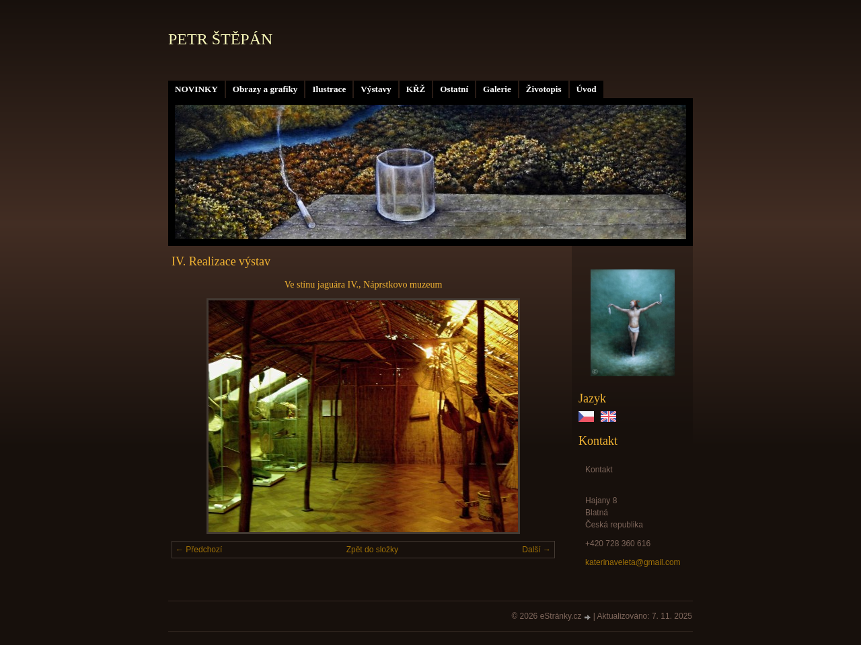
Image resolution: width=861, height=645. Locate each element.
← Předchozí (199, 549)
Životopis (544, 89)
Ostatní (454, 89)
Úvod (586, 89)
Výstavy (376, 89)
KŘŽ (416, 89)
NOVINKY (196, 89)
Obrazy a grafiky (265, 89)
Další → (536, 549)
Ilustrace (329, 89)
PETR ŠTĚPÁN (220, 39)
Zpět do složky (372, 549)
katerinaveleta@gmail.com (633, 562)
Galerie (497, 89)
